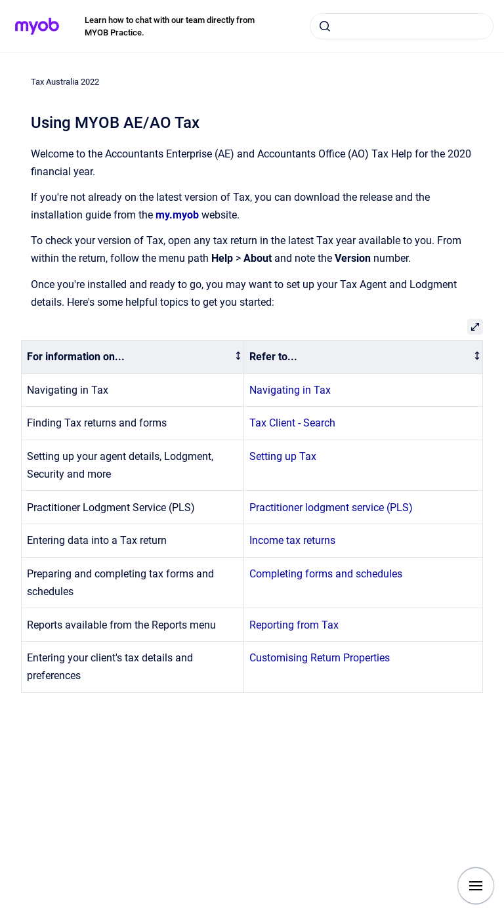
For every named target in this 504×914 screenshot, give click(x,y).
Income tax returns (292, 540)
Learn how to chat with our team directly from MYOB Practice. (170, 26)
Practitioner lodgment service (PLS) (331, 507)
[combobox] (401, 26)
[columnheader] (133, 357)
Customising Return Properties (319, 658)
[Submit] (324, 26)
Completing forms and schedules (325, 574)
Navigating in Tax (290, 390)
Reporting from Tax (294, 625)
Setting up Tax (282, 456)
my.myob (177, 215)
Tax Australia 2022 (65, 82)
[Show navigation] (476, 886)
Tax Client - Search (292, 423)
